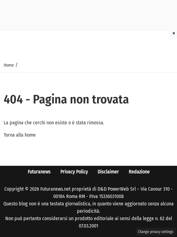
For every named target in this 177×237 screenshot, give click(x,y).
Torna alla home (20, 135)
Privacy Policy (74, 172)
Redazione (139, 172)
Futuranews (39, 172)
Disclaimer (108, 172)
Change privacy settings (155, 232)
